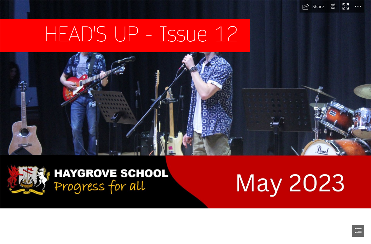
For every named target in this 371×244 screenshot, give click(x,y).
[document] (185, 122)
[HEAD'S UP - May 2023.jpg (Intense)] (185, 104)
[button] (313, 6)
